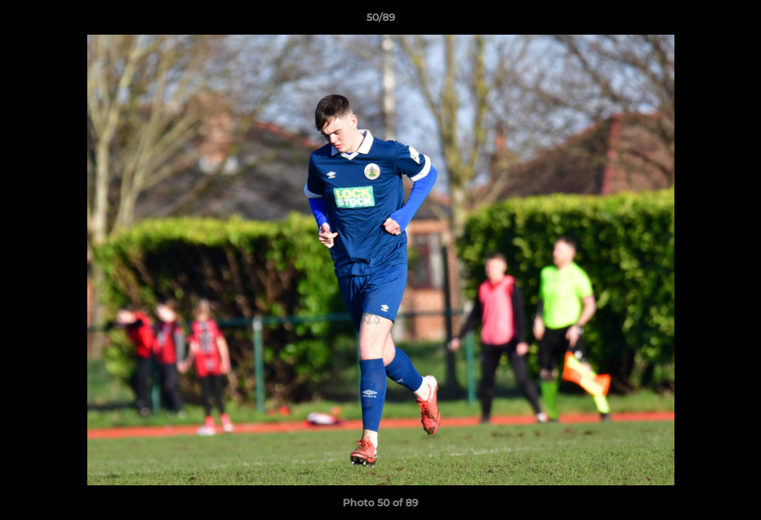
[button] (735, 20)
